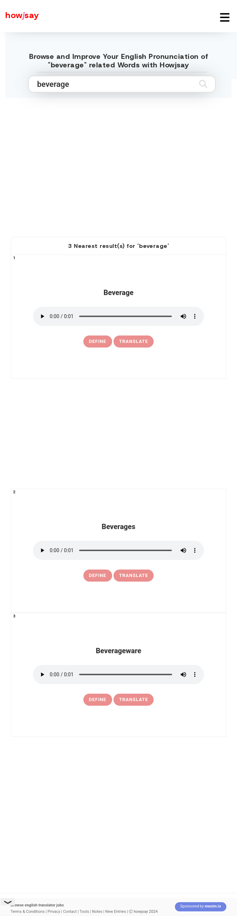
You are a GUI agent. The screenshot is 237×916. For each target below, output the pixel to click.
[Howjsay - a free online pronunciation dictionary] (19, 16)
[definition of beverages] (97, 576)
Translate (133, 341)
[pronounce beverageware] (118, 674)
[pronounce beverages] (118, 550)
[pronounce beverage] (118, 316)
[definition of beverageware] (97, 700)
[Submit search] (203, 83)
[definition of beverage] (97, 341)
